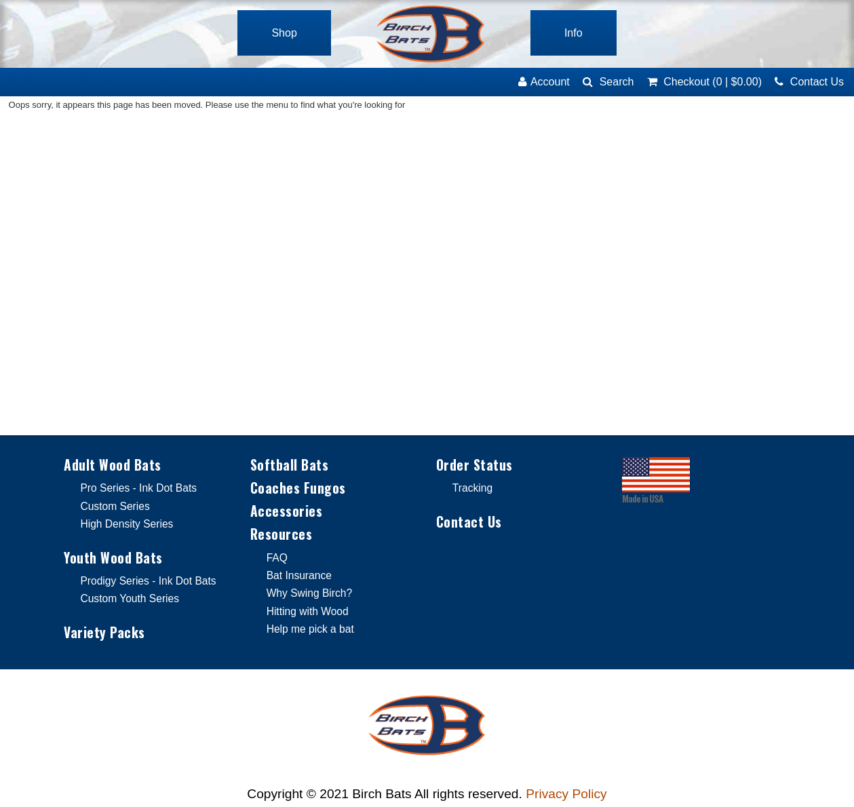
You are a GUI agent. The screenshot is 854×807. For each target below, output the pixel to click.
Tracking (472, 488)
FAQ (277, 558)
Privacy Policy (566, 794)
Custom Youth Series (129, 598)
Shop (283, 33)
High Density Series (126, 524)
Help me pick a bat (310, 629)
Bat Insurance (299, 575)
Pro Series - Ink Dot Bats (138, 488)
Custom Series (114, 506)
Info (573, 33)
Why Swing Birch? (310, 593)
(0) (704, 81)
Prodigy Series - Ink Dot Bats (148, 581)
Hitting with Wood (308, 611)
